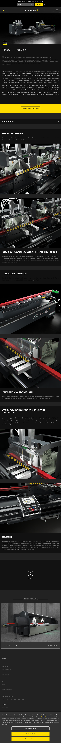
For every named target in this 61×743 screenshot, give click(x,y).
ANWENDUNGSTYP (5, 671)
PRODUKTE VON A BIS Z (6, 676)
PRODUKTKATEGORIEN (6, 669)
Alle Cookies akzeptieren (30, 738)
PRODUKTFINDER (5, 674)
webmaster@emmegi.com (7, 689)
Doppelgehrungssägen (7, 64)
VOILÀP (3, 661)
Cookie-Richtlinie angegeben (46, 716)
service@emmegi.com (6, 686)
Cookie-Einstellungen (30, 728)
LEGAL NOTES (4, 710)
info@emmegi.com (5, 691)
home (3, 56)
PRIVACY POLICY (5, 707)
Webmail (3, 684)
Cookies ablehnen (30, 733)
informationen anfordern (31, 108)
